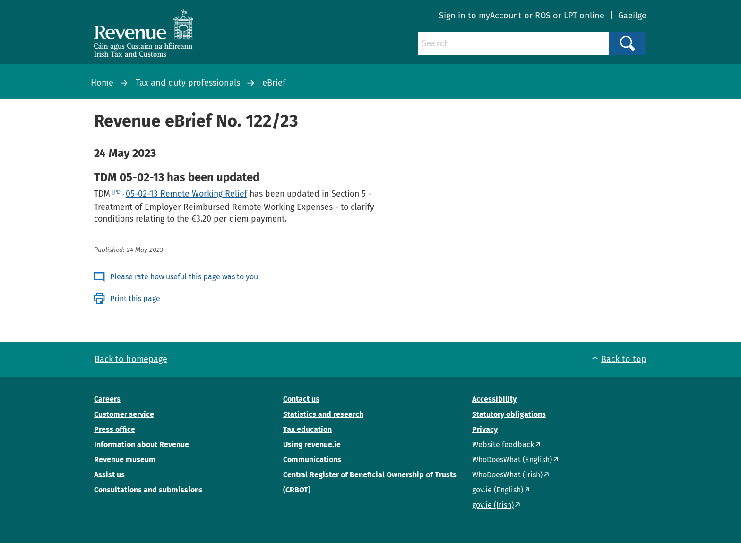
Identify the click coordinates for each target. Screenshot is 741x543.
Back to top (623, 359)
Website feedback (503, 444)
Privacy (485, 429)
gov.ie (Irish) (493, 504)
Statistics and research (323, 414)
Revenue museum (124, 459)
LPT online (584, 15)
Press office (114, 429)
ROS (543, 15)
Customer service (124, 414)
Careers (107, 399)
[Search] (513, 43)
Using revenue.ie (312, 444)
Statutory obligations (509, 414)
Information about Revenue (141, 444)
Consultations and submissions (148, 489)
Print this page (135, 298)
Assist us (109, 474)
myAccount (500, 15)
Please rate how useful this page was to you (184, 276)
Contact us (301, 399)
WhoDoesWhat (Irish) (507, 474)
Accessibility (494, 399)
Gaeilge (632, 15)
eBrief (273, 83)
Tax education (307, 429)
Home (102, 83)
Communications (312, 459)
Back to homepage (131, 359)
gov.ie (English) (497, 489)
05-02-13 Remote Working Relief (186, 194)
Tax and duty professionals (188, 83)
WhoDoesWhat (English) (512, 459)
